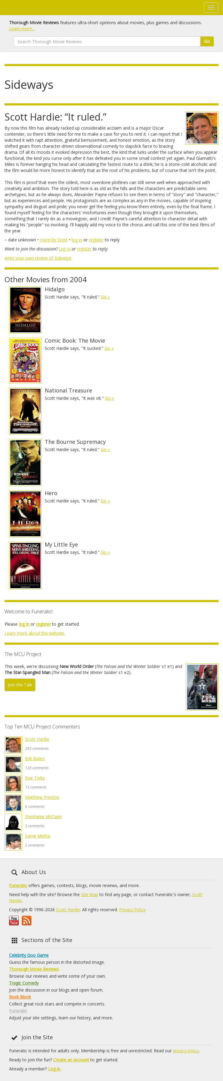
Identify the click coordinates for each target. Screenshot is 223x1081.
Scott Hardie (37, 739)
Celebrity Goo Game (29, 955)
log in (77, 240)
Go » (105, 297)
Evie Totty (35, 778)
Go (207, 41)
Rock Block (20, 997)
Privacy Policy (132, 909)
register (96, 240)
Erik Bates (35, 758)
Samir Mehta (37, 836)
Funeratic (18, 885)
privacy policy (186, 1051)
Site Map (89, 894)
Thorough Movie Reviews (34, 969)
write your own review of (38, 258)
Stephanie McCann (43, 816)
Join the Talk (20, 685)
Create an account (71, 1060)
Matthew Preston (42, 797)
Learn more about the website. (35, 633)
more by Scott (54, 240)
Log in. (54, 1069)
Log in (64, 249)
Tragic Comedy (24, 983)
